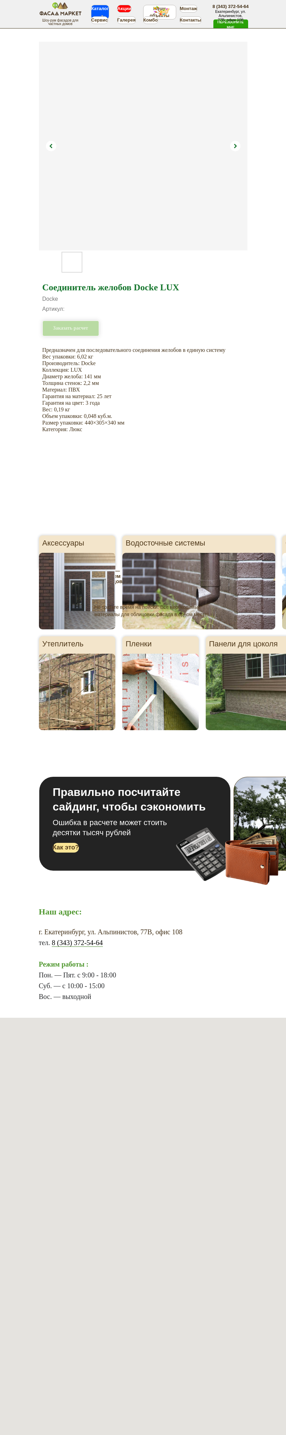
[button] (230, 24)
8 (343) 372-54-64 (77, 942)
